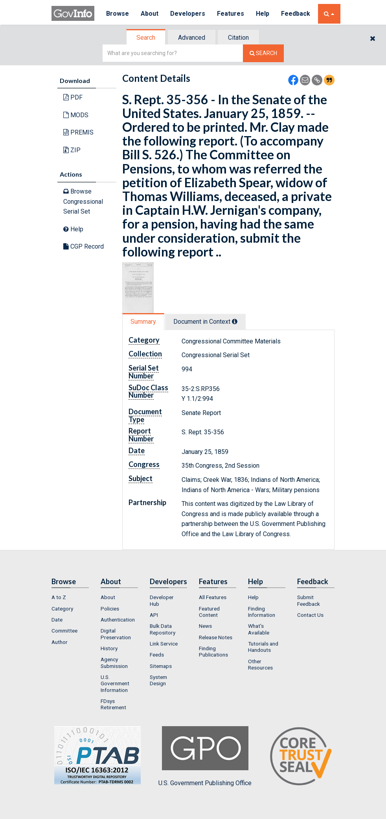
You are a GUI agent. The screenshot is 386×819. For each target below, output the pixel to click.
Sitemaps (161, 666)
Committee (64, 630)
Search (145, 37)
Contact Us (310, 615)
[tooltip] (234, 321)
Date (56, 619)
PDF (73, 97)
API (154, 615)
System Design (158, 680)
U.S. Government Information (115, 683)
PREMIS (78, 132)
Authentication (118, 619)
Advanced (191, 37)
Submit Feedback (308, 600)
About (149, 13)
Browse (117, 13)
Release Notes (215, 637)
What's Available (258, 629)
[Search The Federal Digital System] (263, 53)
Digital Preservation (116, 633)
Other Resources (260, 664)
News (205, 626)
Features (230, 13)
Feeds (157, 654)
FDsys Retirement (113, 704)
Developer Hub (162, 600)
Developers (187, 13)
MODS (75, 115)
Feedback (295, 13)
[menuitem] (70, 597)
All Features (212, 597)
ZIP (72, 150)
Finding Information (261, 611)
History (109, 648)
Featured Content (209, 611)
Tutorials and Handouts (263, 646)
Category (62, 608)
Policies (110, 608)
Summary (143, 321)
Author (59, 642)
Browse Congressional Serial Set (83, 201)
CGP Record (83, 246)
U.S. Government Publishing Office (205, 756)
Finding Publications (213, 651)
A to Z (58, 597)
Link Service (164, 643)
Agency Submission (114, 662)
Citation (238, 37)
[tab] (146, 37)
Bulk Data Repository (162, 629)
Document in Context (205, 321)
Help (262, 13)
